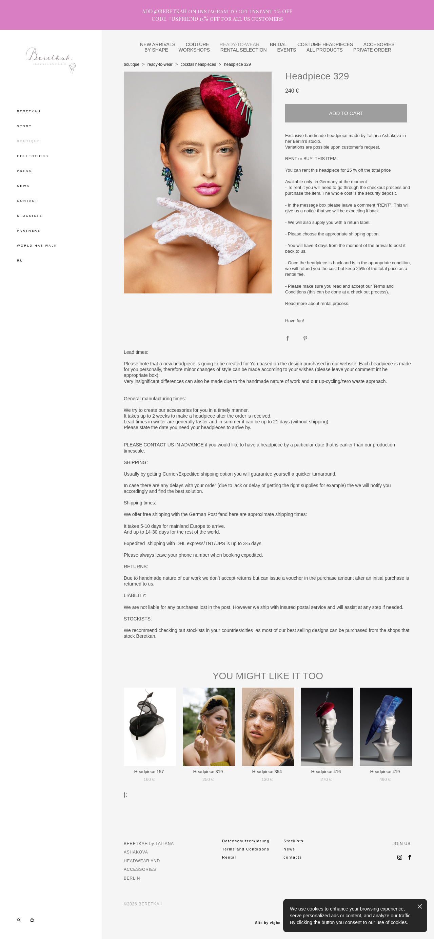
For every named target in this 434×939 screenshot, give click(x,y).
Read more (296, 303)
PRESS (24, 171)
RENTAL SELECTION (243, 50)
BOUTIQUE (28, 141)
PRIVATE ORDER (372, 50)
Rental (229, 857)
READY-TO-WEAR (239, 44)
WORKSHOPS (194, 50)
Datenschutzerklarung (246, 841)
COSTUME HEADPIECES (325, 44)
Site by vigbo (267, 923)
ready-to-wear (160, 64)
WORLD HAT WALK (37, 245)
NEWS (23, 186)
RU (20, 260)
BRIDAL (278, 44)
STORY (24, 126)
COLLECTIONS (32, 156)
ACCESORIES (379, 44)
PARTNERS (29, 230)
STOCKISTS (29, 215)
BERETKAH (29, 111)
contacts (292, 857)
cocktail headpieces (198, 64)
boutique (131, 64)
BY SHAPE (156, 50)
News (289, 849)
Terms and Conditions (245, 849)
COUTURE (197, 44)
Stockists (293, 841)
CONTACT (27, 201)
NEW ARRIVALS (157, 44)
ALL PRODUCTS (325, 50)
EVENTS (286, 50)
